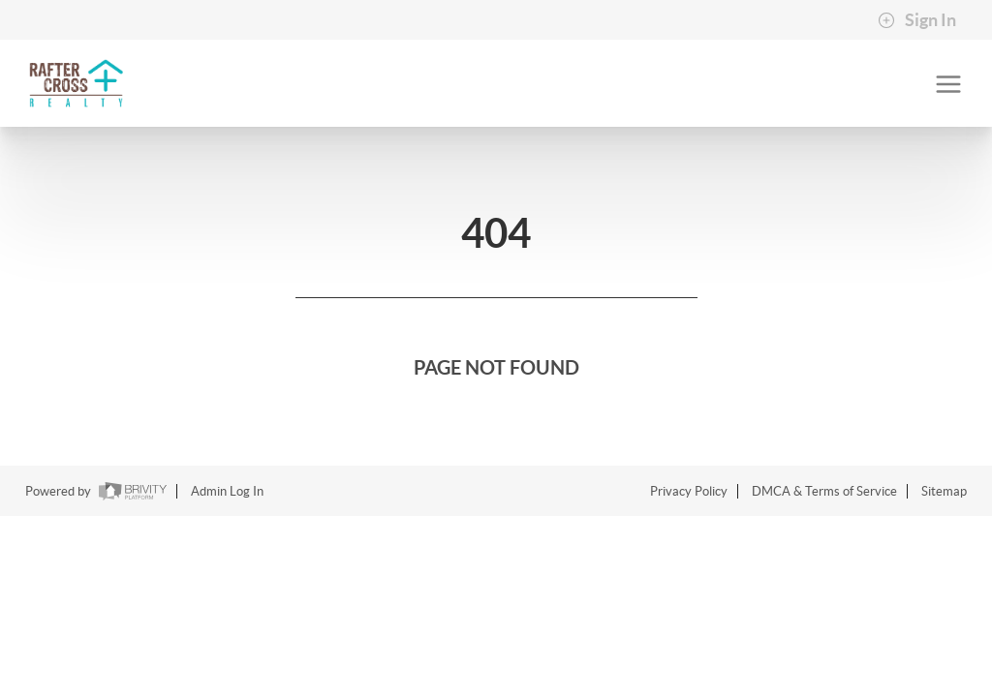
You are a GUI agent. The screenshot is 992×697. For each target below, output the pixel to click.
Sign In (917, 20)
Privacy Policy (689, 491)
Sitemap (944, 491)
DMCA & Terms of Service (824, 491)
